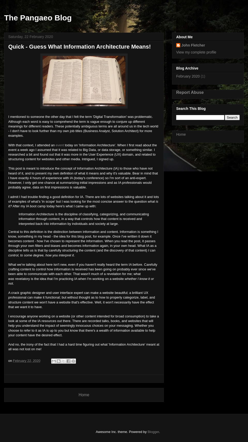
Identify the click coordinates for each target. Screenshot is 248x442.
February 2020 (188, 76)
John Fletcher (193, 45)
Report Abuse (190, 92)
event (60, 145)
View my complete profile (196, 52)
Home (84, 395)
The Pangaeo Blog (38, 17)
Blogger (153, 432)
